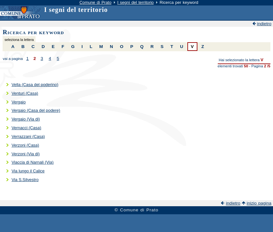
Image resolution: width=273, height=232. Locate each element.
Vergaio (19, 102)
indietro (264, 23)
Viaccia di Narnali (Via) (33, 162)
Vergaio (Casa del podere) (36, 110)
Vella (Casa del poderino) (35, 84)
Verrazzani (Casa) (28, 136)
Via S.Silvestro (25, 179)
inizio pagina (259, 203)
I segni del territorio (135, 2)
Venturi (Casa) (25, 93)
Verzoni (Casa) (25, 145)
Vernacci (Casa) (26, 127)
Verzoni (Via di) (26, 153)
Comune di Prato (95, 2)
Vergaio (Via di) (26, 119)
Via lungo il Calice (28, 171)
